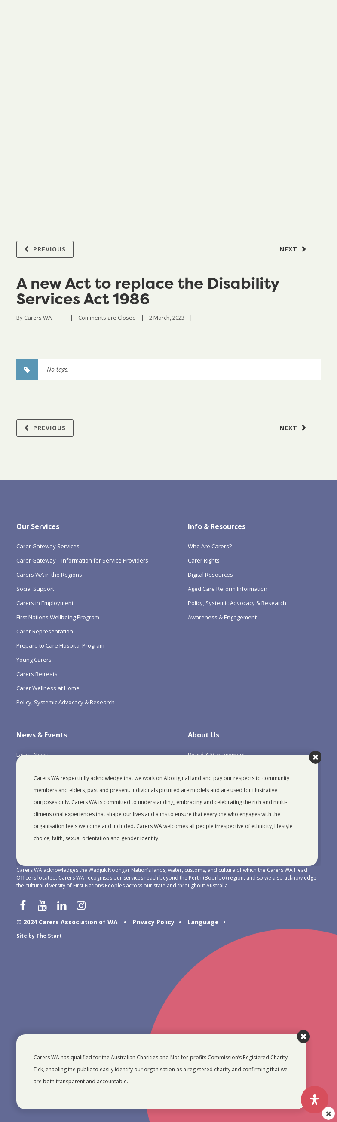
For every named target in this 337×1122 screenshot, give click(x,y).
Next (288, 249)
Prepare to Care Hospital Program (60, 645)
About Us (203, 735)
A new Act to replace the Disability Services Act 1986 (147, 290)
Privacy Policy (153, 922)
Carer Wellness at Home (48, 688)
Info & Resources (216, 526)
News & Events (41, 735)
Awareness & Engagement (222, 617)
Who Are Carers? (210, 546)
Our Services (37, 526)
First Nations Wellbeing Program (57, 617)
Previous (49, 249)
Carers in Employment (45, 603)
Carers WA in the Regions (49, 574)
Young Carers (34, 659)
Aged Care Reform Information (227, 589)
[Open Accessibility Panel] (314, 1099)
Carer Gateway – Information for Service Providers (82, 560)
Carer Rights (204, 560)
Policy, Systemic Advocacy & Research (65, 702)
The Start (49, 935)
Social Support (35, 589)
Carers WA (38, 317)
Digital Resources (210, 574)
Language (203, 922)
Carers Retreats (37, 674)
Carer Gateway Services (48, 546)
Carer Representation (44, 631)
